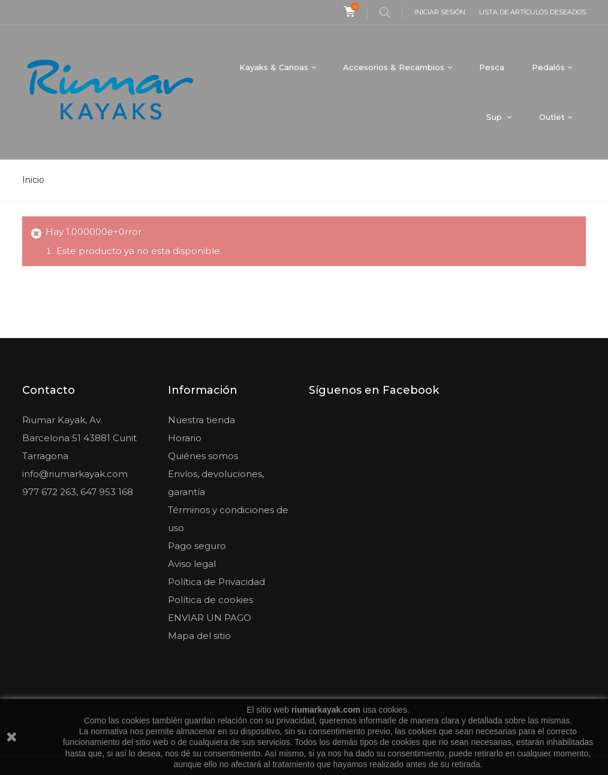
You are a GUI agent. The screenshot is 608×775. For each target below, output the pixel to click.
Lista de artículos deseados (532, 12)
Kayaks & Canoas (273, 67)
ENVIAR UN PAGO (209, 617)
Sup (495, 117)
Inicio (33, 179)
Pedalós (548, 67)
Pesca (491, 67)
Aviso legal (192, 563)
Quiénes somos (203, 456)
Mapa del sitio (199, 635)
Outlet (552, 117)
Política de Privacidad (216, 581)
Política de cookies (210, 599)
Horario (184, 438)
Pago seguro (197, 545)
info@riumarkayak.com (75, 474)
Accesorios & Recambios (393, 67)
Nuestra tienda (201, 420)
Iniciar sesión (439, 12)
